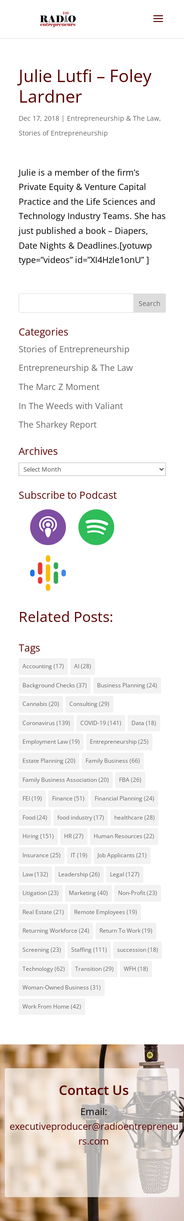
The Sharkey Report (58, 424)
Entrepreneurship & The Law (113, 118)
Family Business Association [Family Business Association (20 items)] (65, 780)
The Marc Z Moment (59, 386)
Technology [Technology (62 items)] (43, 969)
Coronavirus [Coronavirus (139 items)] (46, 723)
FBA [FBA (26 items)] (130, 780)
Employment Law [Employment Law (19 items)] (51, 741)
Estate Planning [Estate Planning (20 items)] (49, 761)
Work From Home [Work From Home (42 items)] (51, 1006)
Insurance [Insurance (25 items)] (41, 855)
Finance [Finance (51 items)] (68, 798)
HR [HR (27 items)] (74, 836)
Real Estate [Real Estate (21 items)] (43, 912)
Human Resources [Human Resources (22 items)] (124, 836)
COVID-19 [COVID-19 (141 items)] (100, 723)
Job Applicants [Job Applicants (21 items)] (122, 855)
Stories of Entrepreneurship (63, 132)
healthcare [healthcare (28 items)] (134, 817)
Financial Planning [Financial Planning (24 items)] (124, 798)
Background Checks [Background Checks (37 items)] (54, 685)
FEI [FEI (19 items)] (32, 798)
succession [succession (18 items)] (137, 950)
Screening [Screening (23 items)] (41, 950)
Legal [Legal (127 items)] (125, 874)
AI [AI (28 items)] (82, 666)
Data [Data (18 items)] (143, 723)
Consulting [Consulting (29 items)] (89, 704)
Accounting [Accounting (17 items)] (43, 666)
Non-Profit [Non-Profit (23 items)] (137, 893)
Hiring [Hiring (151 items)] (38, 836)
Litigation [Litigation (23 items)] (40, 893)
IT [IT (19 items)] (79, 855)
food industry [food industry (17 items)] (80, 817)
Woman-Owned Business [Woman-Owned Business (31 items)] (61, 987)
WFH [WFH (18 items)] (136, 969)
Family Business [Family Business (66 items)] (113, 761)
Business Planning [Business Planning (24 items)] (127, 685)
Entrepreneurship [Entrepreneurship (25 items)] (119, 741)
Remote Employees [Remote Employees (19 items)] (105, 912)
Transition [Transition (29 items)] (94, 969)
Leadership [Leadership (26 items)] (79, 874)
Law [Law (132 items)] (35, 874)
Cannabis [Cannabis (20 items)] (40, 704)
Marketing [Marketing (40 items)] (88, 893)
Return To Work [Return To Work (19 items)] (125, 930)
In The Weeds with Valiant (71, 405)
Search (150, 303)
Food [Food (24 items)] (34, 817)
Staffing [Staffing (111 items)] (89, 950)
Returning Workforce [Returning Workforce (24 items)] (55, 930)
